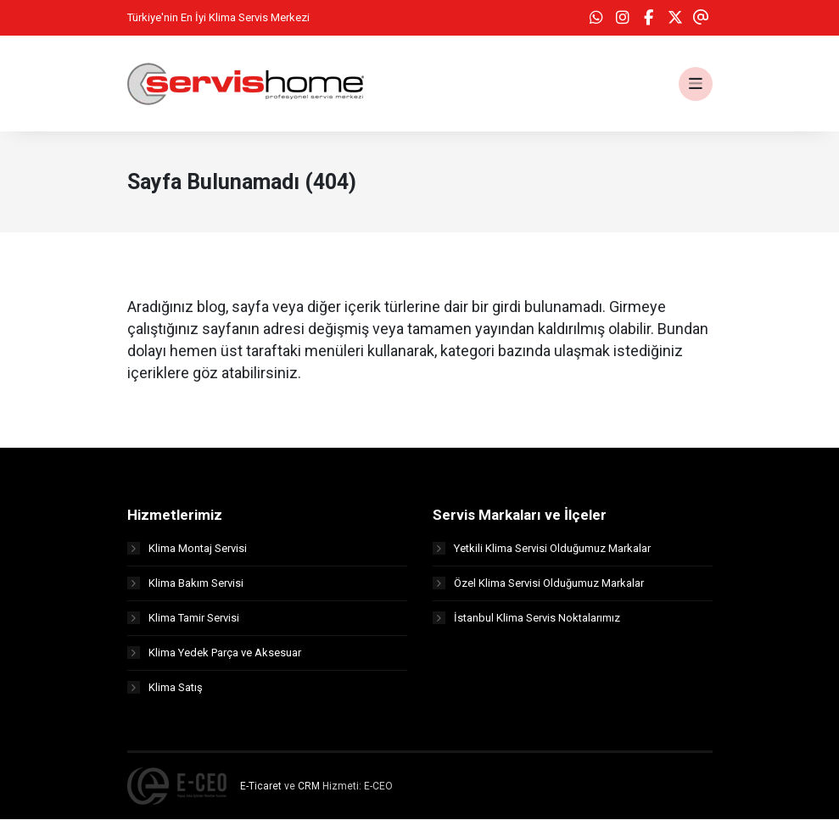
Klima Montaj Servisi (187, 549)
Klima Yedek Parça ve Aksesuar (214, 653)
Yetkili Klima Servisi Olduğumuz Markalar (542, 549)
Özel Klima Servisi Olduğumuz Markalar (538, 583)
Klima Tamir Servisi (183, 618)
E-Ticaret (261, 787)
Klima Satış (165, 688)
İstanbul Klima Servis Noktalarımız (526, 618)
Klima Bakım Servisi (185, 583)
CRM (309, 787)
